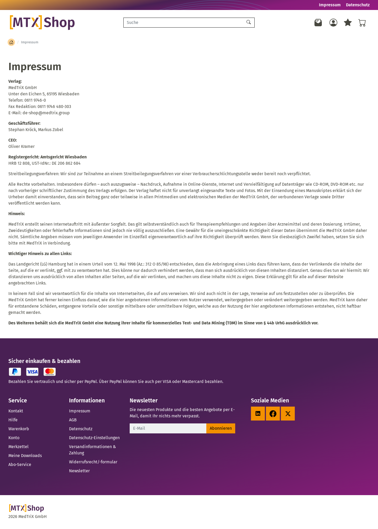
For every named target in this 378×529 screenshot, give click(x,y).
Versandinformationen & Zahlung (92, 449)
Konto (13, 437)
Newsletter (79, 470)
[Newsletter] (318, 23)
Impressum (330, 4)
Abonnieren (221, 428)
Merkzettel (18, 446)
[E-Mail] (168, 428)
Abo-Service (19, 464)
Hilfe (13, 419)
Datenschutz (358, 4)
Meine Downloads (25, 455)
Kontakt (15, 410)
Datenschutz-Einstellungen (94, 437)
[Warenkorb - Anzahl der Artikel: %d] (362, 23)
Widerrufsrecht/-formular (93, 461)
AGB (73, 419)
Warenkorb (18, 428)
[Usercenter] (333, 23)
